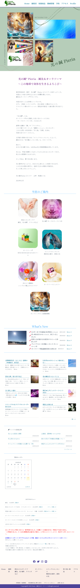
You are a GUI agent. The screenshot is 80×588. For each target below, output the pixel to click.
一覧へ (72, 419)
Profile (73, 3)
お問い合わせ (60, 583)
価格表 (34, 3)
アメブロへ (67, 449)
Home (27, 3)
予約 (57, 3)
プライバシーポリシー (49, 583)
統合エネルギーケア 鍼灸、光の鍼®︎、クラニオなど (23, 571)
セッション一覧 (42, 544)
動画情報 (50, 3)
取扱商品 (42, 3)
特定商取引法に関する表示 (34, 583)
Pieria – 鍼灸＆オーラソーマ (40, 586)
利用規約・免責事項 (21, 583)
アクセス (64, 3)
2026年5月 (27, 486)
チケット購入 (51, 507)
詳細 (16, 503)
